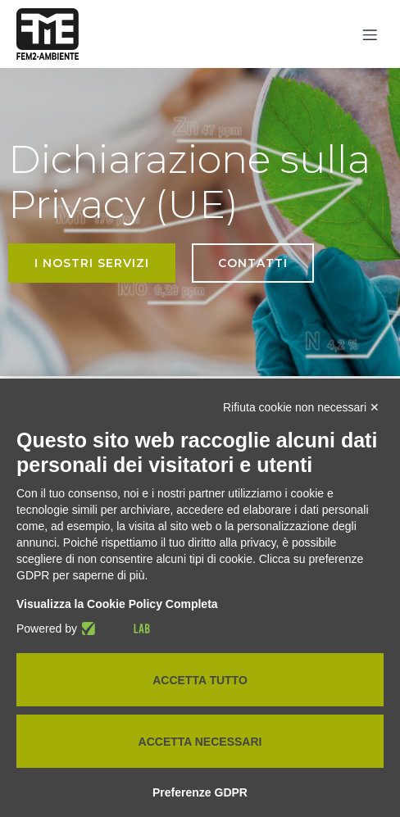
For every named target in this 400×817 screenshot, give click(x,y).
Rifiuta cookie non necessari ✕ (301, 407)
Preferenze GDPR (200, 792)
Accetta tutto (200, 680)
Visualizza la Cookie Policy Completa (117, 603)
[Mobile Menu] (370, 34)
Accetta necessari (200, 741)
